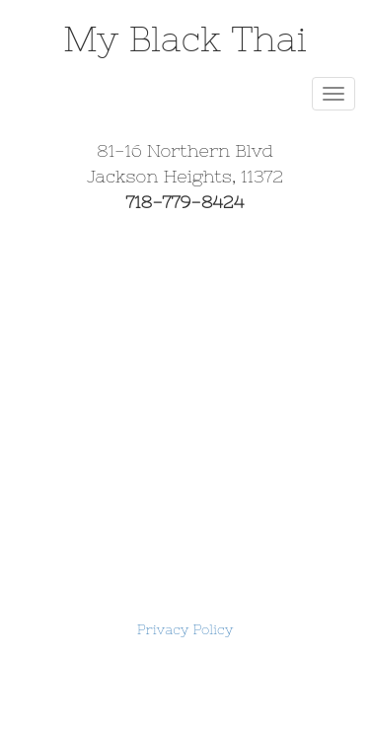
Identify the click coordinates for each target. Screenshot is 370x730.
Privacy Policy (185, 629)
